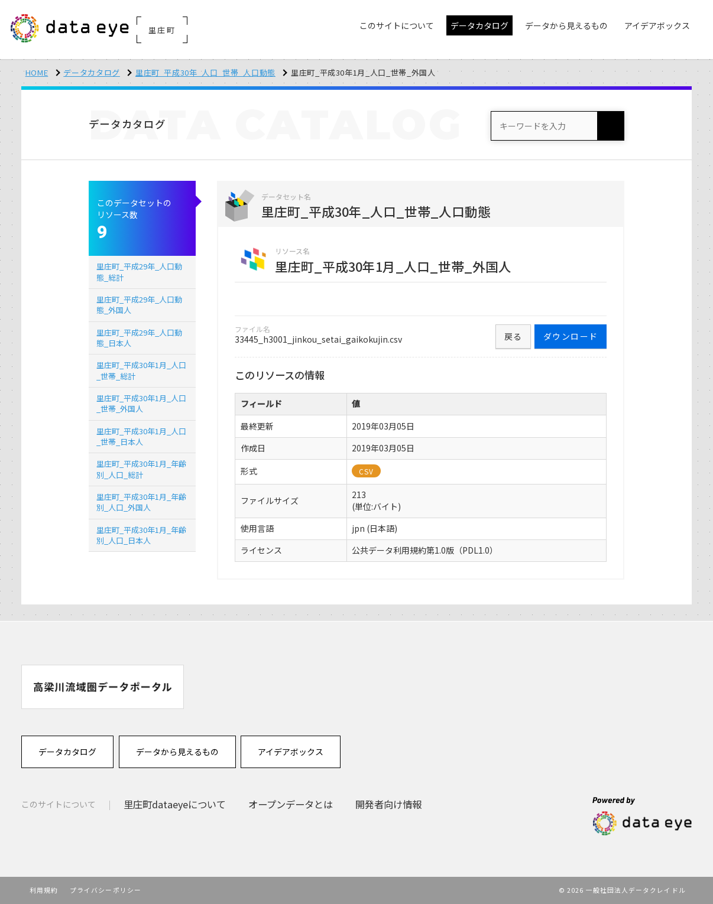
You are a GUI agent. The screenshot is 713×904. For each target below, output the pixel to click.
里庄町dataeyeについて (175, 804)
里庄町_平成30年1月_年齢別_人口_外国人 (141, 502)
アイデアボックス (290, 751)
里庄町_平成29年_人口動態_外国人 (139, 305)
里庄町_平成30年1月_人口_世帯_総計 (141, 370)
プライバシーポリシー (105, 890)
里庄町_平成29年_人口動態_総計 (139, 271)
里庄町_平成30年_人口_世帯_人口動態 (205, 72)
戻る (513, 336)
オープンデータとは (290, 804)
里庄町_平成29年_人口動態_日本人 (139, 338)
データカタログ (91, 72)
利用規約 (44, 890)
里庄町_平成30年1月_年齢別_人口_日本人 (141, 535)
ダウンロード (570, 336)
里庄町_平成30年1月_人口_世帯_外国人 (141, 403)
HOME (36, 72)
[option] (102, 687)
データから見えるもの (177, 751)
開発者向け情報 (388, 804)
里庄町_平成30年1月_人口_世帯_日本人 (141, 436)
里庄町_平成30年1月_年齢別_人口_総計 (141, 469)
